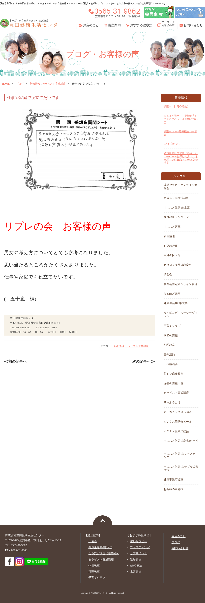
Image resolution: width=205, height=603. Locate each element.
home (6, 83)
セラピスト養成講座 (101, 559)
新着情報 (35, 83)
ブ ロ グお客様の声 (167, 24)
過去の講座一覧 (173, 383)
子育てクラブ (172, 325)
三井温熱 (169, 354)
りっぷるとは (172, 402)
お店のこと (91, 25)
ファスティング (140, 547)
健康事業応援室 (173, 479)
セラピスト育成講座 (54, 83)
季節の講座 (171, 335)
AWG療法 (136, 565)
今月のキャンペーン (176, 217)
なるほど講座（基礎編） (103, 553)
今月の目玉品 (172, 255)
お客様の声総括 (173, 489)
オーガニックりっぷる (178, 412)
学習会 (168, 274)
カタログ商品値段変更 (178, 264)
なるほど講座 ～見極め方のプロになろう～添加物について (181, 118)
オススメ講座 (172, 226)
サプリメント (138, 553)
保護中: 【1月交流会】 (177, 106)
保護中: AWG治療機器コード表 (180, 133)
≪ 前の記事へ (15, 361)
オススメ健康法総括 (176, 431)
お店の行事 (171, 245)
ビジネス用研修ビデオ (178, 421)
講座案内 (114, 25)
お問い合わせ (193, 25)
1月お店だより (172, 143)
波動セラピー (138, 541)
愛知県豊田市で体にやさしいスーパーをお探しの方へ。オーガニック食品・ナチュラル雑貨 (181, 158)
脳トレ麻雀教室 (173, 373)
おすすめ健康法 (141, 25)
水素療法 (135, 571)
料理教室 (169, 344)
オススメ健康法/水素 (177, 207)
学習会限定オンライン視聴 (180, 284)
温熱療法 (135, 559)
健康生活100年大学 (176, 303)
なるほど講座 (172, 293)
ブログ (20, 83)
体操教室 (94, 565)
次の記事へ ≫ (143, 361)
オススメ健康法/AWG (177, 197)
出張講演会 (171, 364)
